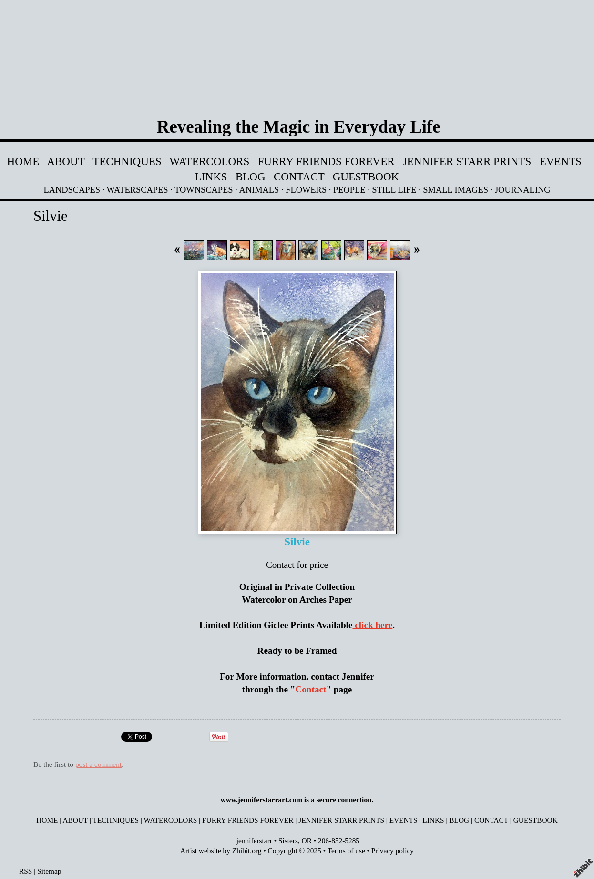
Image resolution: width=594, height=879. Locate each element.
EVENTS (561, 161)
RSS (25, 871)
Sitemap (49, 871)
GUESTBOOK (366, 176)
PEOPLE (349, 190)
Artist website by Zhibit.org (220, 851)
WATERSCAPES (137, 190)
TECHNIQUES (127, 161)
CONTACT (299, 176)
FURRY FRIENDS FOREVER (326, 161)
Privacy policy (392, 851)
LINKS (211, 176)
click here (372, 625)
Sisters (288, 841)
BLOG (251, 176)
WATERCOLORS (210, 161)
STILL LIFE (394, 190)
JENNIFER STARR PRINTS (468, 161)
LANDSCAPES (71, 190)
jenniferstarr (254, 841)
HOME (23, 161)
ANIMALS (259, 190)
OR (307, 841)
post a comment (98, 764)
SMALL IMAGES (455, 190)
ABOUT (65, 161)
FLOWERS (306, 190)
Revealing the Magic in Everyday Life (298, 126)
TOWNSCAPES (203, 190)
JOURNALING (523, 190)
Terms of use (346, 851)
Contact (310, 689)
